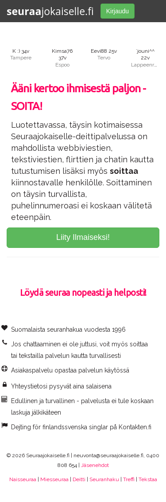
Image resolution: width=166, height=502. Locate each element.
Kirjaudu (117, 11)
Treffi (129, 479)
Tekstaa (148, 479)
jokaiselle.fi (50, 11)
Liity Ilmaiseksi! (83, 237)
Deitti (79, 479)
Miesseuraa (54, 479)
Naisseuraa (22, 479)
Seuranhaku (104, 479)
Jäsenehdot (95, 465)
